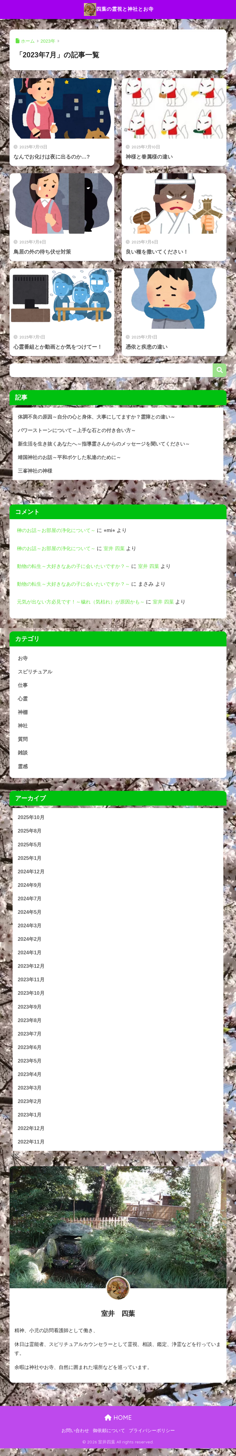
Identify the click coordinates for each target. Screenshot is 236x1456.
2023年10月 (31, 998)
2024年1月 (30, 957)
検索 (219, 370)
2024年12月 (31, 875)
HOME (118, 1425)
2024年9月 (30, 888)
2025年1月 (30, 861)
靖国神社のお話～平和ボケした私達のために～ (73, 458)
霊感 (23, 769)
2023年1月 (30, 1122)
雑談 (23, 755)
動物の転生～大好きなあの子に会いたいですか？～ (77, 567)
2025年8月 (30, 834)
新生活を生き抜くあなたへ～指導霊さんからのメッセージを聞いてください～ (109, 444)
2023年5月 (30, 1067)
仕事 (23, 686)
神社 (23, 727)
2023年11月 (31, 984)
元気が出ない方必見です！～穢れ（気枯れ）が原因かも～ (85, 603)
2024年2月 (30, 943)
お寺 (23, 659)
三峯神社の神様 (36, 471)
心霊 (23, 700)
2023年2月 (30, 1108)
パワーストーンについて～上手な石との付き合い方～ (80, 430)
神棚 (23, 714)
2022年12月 (31, 1135)
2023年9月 (30, 1012)
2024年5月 (30, 916)
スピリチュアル (36, 673)
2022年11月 (31, 1149)
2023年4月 (30, 1080)
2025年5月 (30, 847)
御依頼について (109, 1437)
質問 (23, 741)
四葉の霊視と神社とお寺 (118, 9)
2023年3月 (30, 1094)
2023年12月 (31, 971)
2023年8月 (30, 1026)
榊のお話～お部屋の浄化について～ (58, 531)
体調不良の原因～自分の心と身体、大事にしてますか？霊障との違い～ (101, 417)
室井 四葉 (119, 549)
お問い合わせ (75, 1437)
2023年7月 (30, 1039)
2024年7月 (30, 902)
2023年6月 (30, 1053)
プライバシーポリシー (152, 1437)
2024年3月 (30, 930)
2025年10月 (31, 820)
